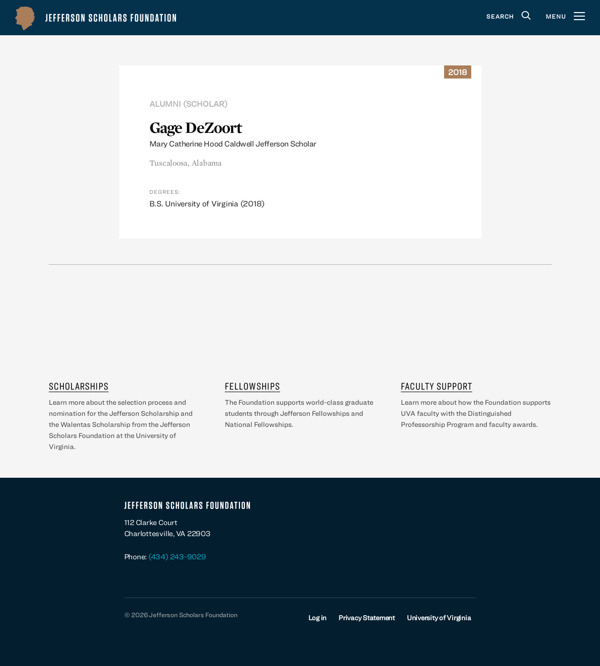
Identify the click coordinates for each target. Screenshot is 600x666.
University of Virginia (439, 618)
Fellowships (252, 386)
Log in (317, 618)
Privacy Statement (366, 618)
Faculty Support (436, 386)
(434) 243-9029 (177, 556)
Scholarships (79, 386)
